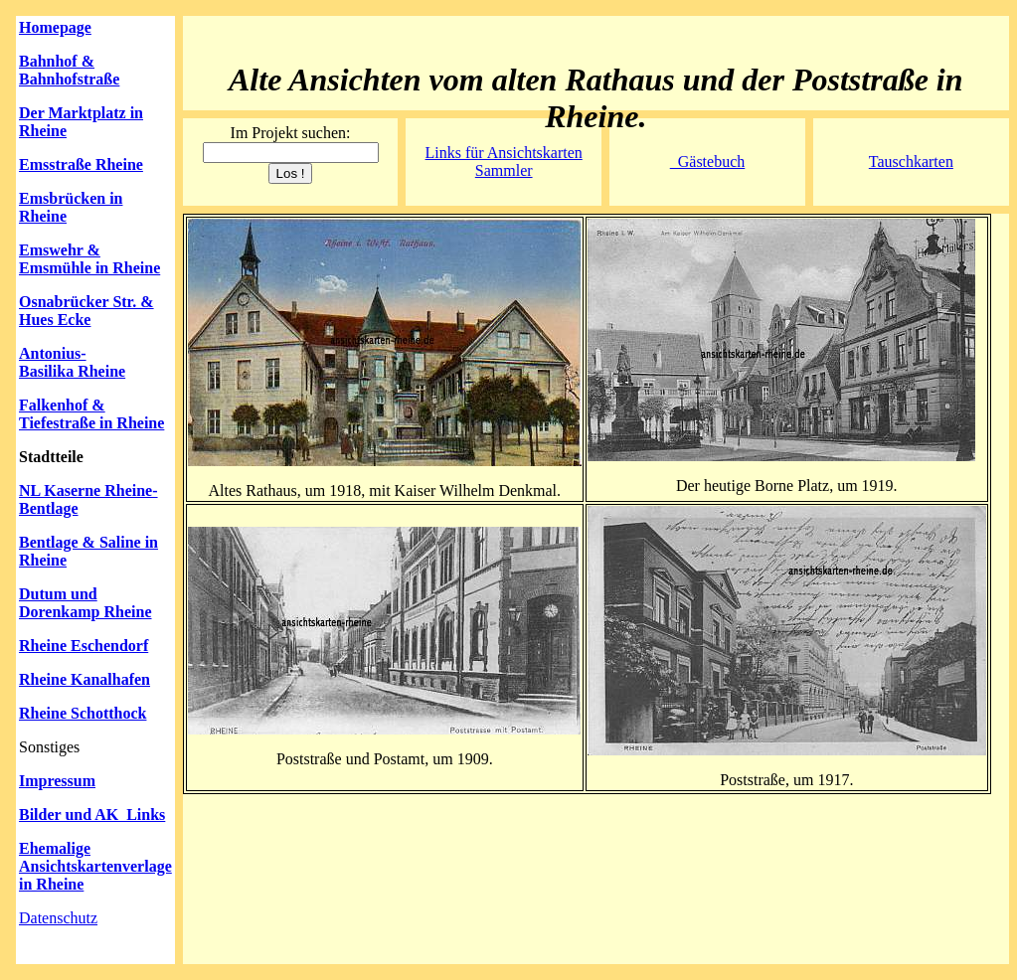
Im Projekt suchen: (291, 132)
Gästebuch (708, 161)
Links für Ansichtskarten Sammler (504, 161)
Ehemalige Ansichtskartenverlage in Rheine (95, 866)
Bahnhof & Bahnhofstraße (69, 70)
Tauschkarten (911, 161)
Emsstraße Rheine (81, 164)
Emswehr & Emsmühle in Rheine (89, 259)
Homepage (55, 27)
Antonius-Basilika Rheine (72, 362)
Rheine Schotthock (82, 713)
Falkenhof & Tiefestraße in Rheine (91, 414)
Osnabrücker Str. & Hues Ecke (86, 310)
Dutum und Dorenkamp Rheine (85, 602)
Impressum (57, 780)
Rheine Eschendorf (83, 645)
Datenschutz (58, 917)
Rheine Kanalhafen (84, 679)
